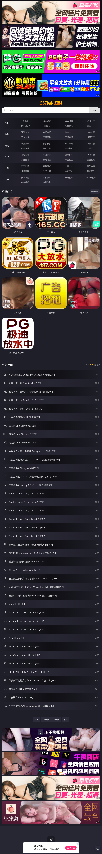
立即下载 (71, 847)
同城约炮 (25, 177)
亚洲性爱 (25, 143)
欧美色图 (69, 154)
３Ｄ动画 (91, 132)
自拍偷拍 (47, 132)
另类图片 (91, 159)
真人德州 (47, 120)
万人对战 (69, 120)
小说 (7, 168)
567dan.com (51, 103)
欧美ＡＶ (69, 132)
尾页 (65, 719)
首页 (36, 719)
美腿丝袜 (25, 159)
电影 (7, 145)
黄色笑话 (69, 171)
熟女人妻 (25, 137)
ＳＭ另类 (91, 137)
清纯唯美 (47, 159)
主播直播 (69, 137)
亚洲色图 (47, 154)
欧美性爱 (91, 143)
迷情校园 (25, 171)
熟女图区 (69, 159)
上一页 (46, 719)
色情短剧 (47, 182)
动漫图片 (91, 154)
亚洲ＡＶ (25, 132)
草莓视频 (69, 177)
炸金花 (47, 125)
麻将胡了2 (25, 125)
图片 (7, 156)
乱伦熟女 (69, 148)
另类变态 (91, 148)
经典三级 (47, 148)
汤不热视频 (91, 177)
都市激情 (25, 166)
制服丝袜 (25, 148)
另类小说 (47, 171)
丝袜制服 (47, 137)
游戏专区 (91, 120)
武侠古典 (91, 166)
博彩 (7, 122)
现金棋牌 (69, 125)
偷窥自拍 (25, 154)
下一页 (56, 719)
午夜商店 (47, 177)
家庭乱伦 (47, 166)
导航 (7, 179)
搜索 (95, 110)
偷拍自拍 (47, 143)
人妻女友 (69, 166)
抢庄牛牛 (91, 125)
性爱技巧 (91, 171)
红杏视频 (25, 182)
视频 (7, 134)
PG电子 (25, 120)
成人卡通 (69, 143)
